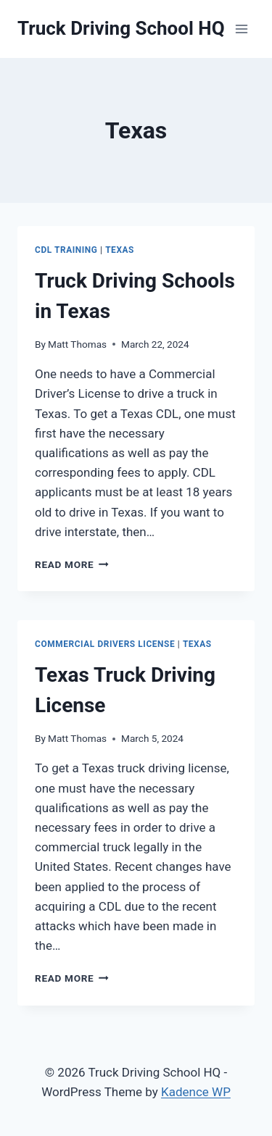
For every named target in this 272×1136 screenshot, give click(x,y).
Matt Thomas (77, 344)
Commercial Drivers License (105, 644)
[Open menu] (241, 28)
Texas (119, 250)
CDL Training (66, 250)
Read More (72, 564)
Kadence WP (196, 1092)
